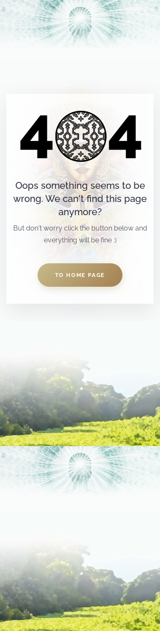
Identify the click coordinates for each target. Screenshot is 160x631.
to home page (80, 275)
